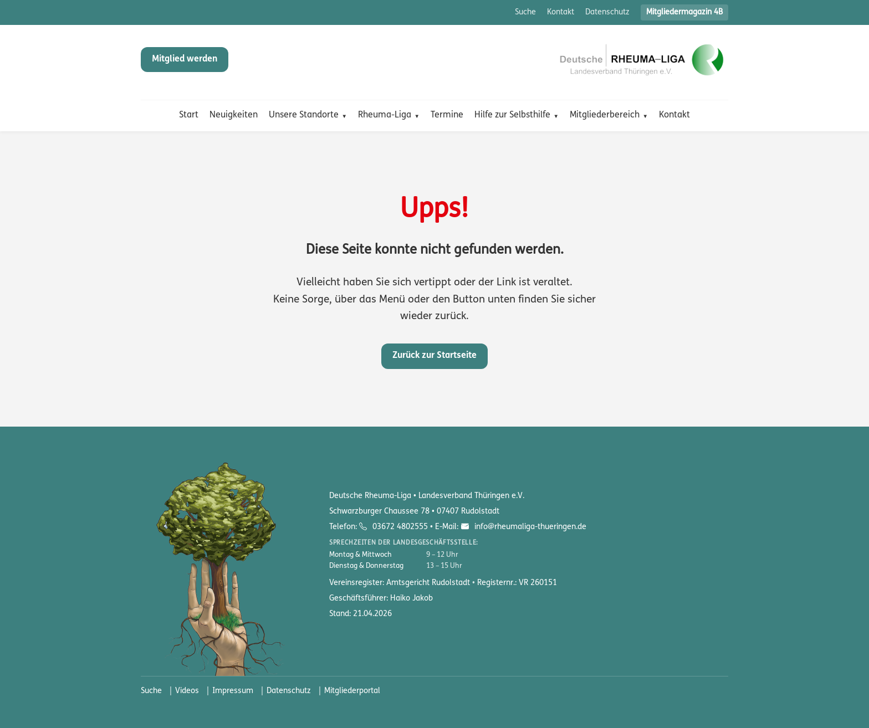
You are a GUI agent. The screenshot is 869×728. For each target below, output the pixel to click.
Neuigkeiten (233, 115)
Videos (187, 691)
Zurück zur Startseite (434, 355)
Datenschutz (607, 12)
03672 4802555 (400, 527)
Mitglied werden (184, 59)
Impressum (232, 691)
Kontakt (560, 12)
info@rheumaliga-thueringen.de (529, 527)
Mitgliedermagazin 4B (684, 12)
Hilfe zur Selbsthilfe (512, 115)
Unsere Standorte (304, 115)
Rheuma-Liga (384, 115)
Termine (447, 115)
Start (188, 115)
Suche (525, 12)
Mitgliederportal (352, 691)
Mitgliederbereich (605, 115)
